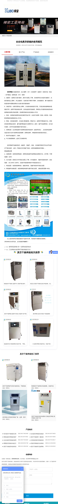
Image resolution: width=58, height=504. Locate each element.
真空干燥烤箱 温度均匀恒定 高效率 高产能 (15, 313)
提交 (27, 495)
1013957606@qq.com (32, 458)
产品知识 (36, 52)
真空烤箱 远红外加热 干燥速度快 (41, 313)
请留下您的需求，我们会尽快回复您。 (27, 481)
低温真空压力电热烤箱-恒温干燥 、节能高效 (15, 344)
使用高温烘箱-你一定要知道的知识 (20, 246)
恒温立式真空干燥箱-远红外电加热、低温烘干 (41, 283)
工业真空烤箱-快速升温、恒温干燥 (41, 344)
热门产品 (22, 52)
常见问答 (9, 35)
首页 (3, 35)
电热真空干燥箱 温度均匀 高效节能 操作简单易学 (15, 283)
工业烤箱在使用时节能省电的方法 (19, 249)
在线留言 (51, 52)
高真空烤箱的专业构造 (37, 443)
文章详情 (7, 52)
